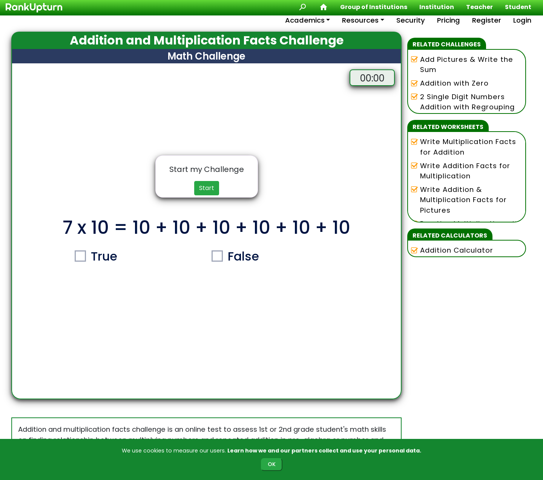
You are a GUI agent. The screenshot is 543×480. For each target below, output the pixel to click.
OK (272, 464)
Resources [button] (360, 20)
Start (206, 188)
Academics (305, 20)
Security (410, 20)
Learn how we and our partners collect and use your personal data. (324, 450)
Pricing (448, 20)
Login (522, 20)
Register (486, 20)
